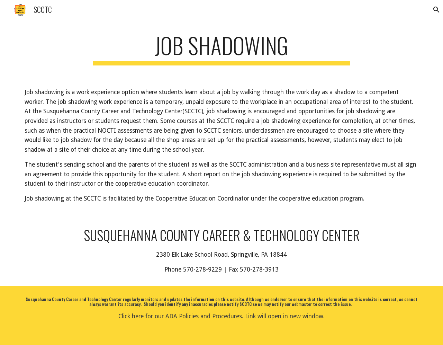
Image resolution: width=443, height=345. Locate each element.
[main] (221, 48)
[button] (434, 9)
